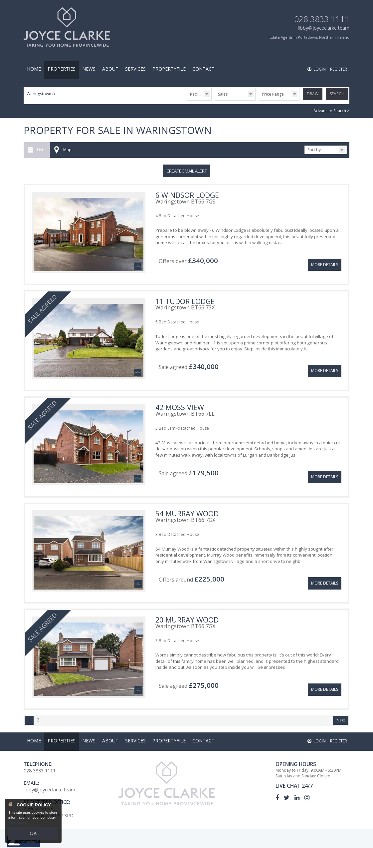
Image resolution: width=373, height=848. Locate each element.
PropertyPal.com (178, 840)
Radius (196, 94)
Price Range (273, 94)
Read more (17, 826)
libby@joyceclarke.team (323, 28)
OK (33, 835)
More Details (324, 256)
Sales (223, 94)
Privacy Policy (214, 840)
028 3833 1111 (321, 18)
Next (340, 697)
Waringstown (42, 94)
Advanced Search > (331, 109)
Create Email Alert (186, 169)
